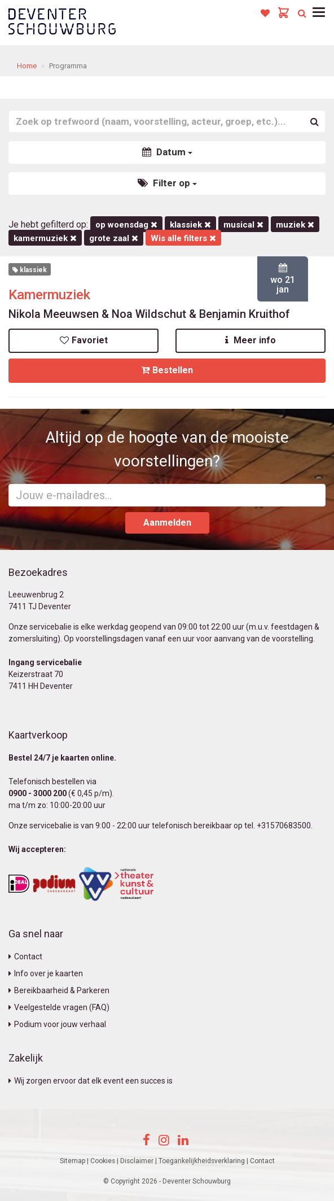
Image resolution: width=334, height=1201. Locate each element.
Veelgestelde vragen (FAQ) (58, 1007)
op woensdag (126, 225)
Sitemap (72, 1161)
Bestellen (167, 370)
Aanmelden (167, 522)
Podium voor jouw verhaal (57, 1024)
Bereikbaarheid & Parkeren (58, 990)
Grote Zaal (113, 238)
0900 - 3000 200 (37, 793)
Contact (25, 956)
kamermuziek (45, 238)
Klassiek (190, 225)
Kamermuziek (49, 295)
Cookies (102, 1161)
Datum (167, 152)
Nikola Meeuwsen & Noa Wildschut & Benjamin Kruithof (149, 314)
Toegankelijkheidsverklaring (202, 1161)
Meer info (250, 340)
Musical (243, 225)
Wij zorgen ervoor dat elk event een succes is (90, 1080)
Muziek (295, 225)
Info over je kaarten (45, 973)
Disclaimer (136, 1161)
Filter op (167, 183)
